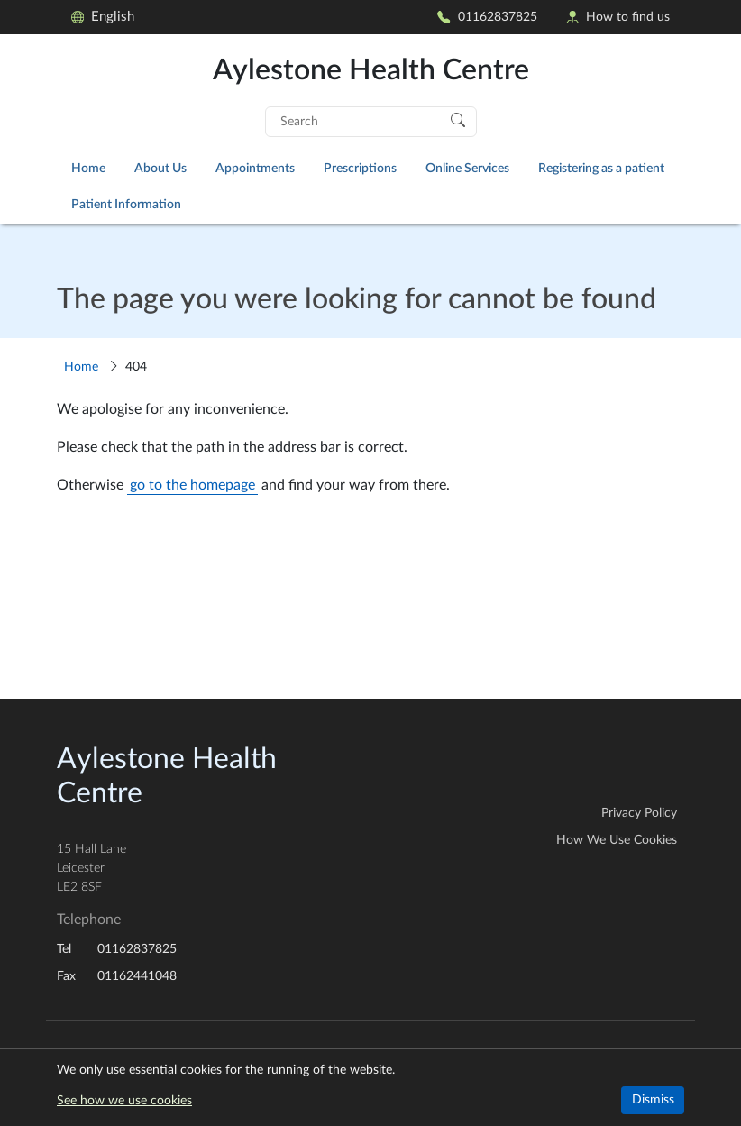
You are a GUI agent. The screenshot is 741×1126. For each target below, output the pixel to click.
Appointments (255, 168)
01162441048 (137, 976)
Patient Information (126, 204)
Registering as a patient (601, 168)
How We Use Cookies (616, 840)
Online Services (467, 168)
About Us (160, 168)
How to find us (618, 16)
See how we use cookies (124, 1100)
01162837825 (486, 16)
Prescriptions (360, 168)
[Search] (458, 119)
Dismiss (653, 1100)
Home (88, 168)
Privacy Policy (639, 813)
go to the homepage (192, 485)
